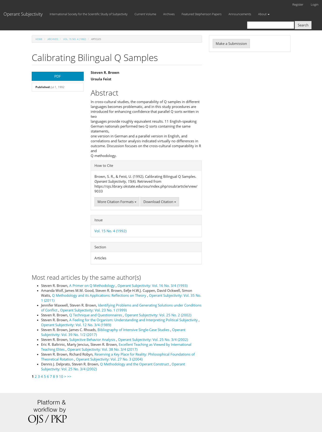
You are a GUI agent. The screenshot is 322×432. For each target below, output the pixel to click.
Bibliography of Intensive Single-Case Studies (133, 329)
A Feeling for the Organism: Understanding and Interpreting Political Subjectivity (134, 320)
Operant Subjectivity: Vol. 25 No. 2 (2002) (158, 315)
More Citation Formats (116, 201)
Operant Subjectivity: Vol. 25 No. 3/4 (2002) (153, 339)
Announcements (240, 14)
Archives (169, 14)
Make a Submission (231, 43)
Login (315, 4)
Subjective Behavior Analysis (92, 339)
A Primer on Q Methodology (92, 285)
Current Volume (145, 14)
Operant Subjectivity (23, 14)
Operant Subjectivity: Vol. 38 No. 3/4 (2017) (102, 349)
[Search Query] (270, 25)
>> (69, 376)
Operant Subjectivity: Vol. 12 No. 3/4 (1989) (76, 324)
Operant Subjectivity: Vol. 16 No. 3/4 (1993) (152, 285)
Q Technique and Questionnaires (96, 315)
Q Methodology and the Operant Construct (135, 364)
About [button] (264, 14)
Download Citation (159, 201)
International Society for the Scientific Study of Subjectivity (89, 14)
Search (303, 25)
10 (61, 376)
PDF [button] (57, 76)
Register (297, 4)
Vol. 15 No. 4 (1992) (74, 39)
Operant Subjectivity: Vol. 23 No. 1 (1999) (93, 310)
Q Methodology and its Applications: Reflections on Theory (99, 295)
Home (38, 39)
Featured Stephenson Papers (202, 14)
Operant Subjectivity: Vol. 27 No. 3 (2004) (109, 359)
